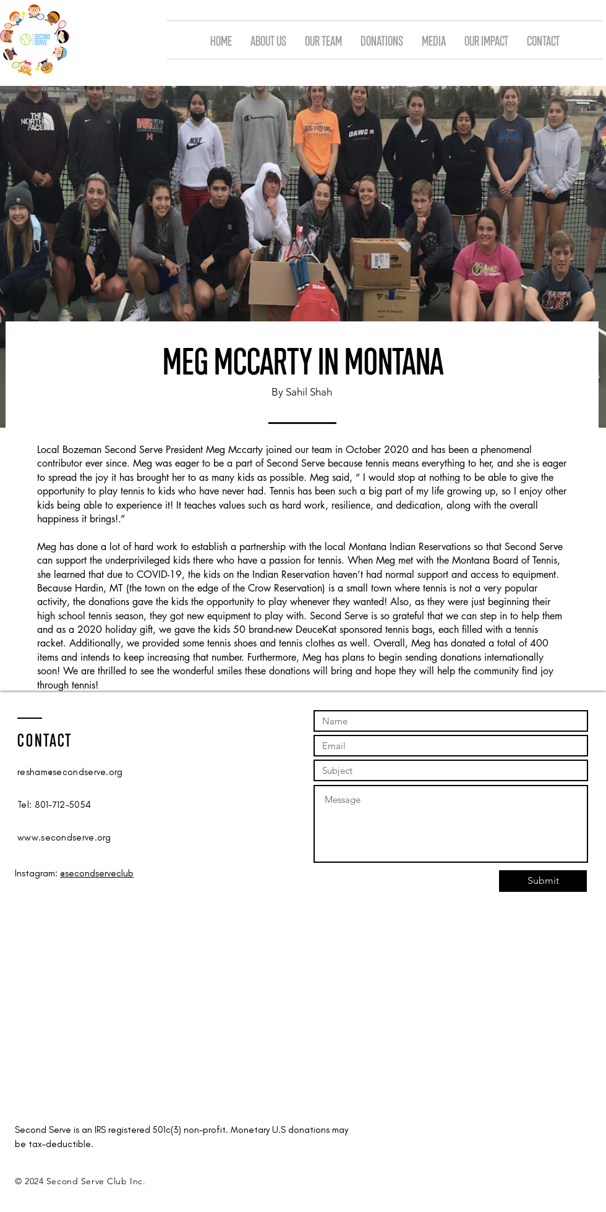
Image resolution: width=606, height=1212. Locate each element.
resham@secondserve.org (70, 772)
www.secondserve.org (64, 837)
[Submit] (543, 881)
